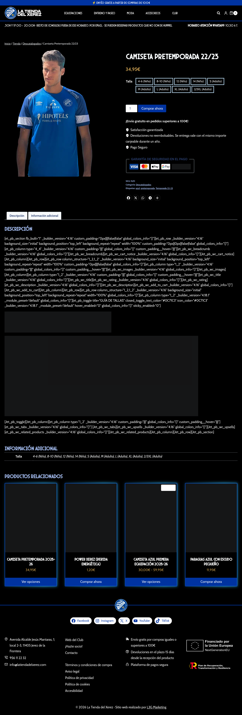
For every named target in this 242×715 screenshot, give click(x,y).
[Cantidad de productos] (131, 108)
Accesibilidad (74, 691)
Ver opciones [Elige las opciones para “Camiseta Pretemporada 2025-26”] (31, 582)
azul (138, 188)
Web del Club (74, 640)
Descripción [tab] (17, 215)
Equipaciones (73, 13)
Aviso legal (72, 671)
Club (175, 13)
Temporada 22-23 (164, 188)
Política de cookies (77, 684)
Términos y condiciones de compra (88, 665)
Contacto (71, 653)
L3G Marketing (156, 707)
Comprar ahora (152, 108)
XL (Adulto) (181, 89)
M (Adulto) (144, 89)
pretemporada (148, 188)
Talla (129, 81)
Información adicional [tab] (44, 215)
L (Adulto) (163, 89)
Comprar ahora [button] (91, 582)
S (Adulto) (216, 81)
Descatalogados (143, 184)
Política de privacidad (79, 678)
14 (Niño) (198, 81)
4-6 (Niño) (144, 81)
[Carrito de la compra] (233, 13)
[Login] (226, 13)
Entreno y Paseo (104, 13)
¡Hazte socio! (73, 646)
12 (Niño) (182, 81)
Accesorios (153, 13)
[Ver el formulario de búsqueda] (218, 13)
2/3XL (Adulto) (203, 89)
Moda (130, 13)
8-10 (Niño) (164, 81)
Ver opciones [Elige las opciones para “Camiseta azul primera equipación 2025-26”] (151, 582)
